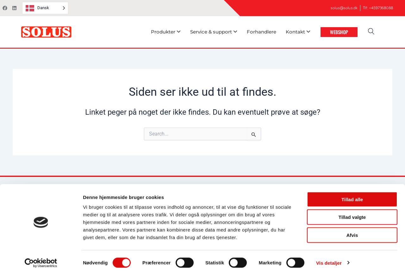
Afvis (352, 231)
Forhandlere (261, 32)
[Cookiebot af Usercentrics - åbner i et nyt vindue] (41, 259)
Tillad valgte (352, 214)
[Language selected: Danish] (45, 8)
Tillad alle (352, 196)
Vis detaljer (329, 259)
